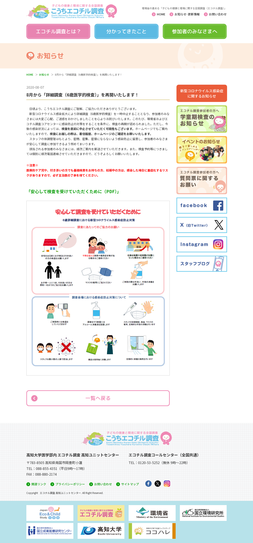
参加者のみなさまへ (194, 31)
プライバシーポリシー (70, 484)
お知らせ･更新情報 (187, 14)
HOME (161, 14)
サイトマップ (130, 484)
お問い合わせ (218, 14)
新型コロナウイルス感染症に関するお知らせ (201, 93)
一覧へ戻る (98, 398)
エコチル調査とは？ (58, 31)
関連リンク (38, 484)
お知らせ (44, 74)
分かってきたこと (126, 31)
